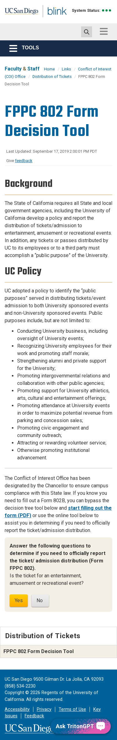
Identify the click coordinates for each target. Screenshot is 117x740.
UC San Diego (18, 13)
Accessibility (17, 709)
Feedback (34, 716)
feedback (23, 160)
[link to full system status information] (106, 10)
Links (66, 69)
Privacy (44, 709)
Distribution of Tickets (52, 76)
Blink (50, 20)
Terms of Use (72, 709)
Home (49, 69)
